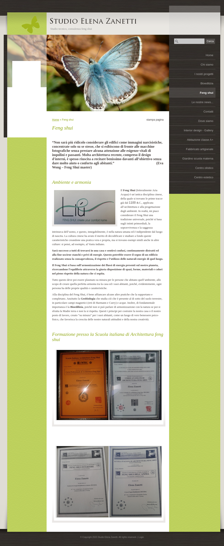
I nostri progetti (203, 74)
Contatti (208, 111)
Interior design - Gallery (198, 130)
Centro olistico (204, 168)
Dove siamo (205, 121)
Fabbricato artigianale (199, 149)
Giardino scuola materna (197, 158)
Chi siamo (207, 64)
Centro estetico (203, 177)
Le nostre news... (202, 102)
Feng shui (206, 92)
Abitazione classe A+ (200, 139)
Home (209, 55)
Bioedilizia (206, 83)
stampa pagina (155, 119)
